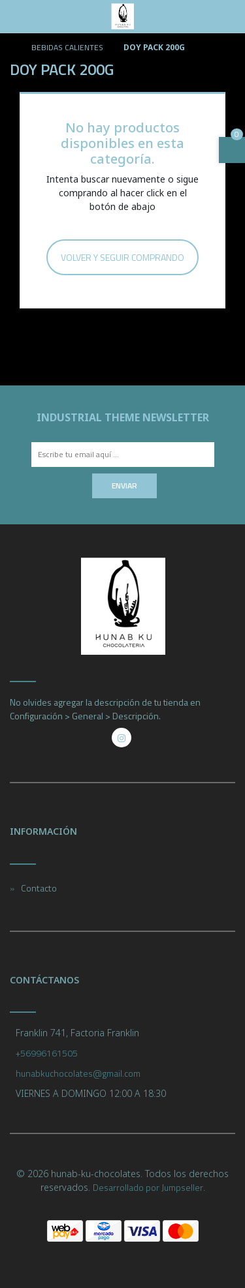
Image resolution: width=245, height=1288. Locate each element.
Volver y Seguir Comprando (122, 257)
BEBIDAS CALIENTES (66, 47)
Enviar (124, 485)
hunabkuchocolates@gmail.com (78, 1073)
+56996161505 (47, 1053)
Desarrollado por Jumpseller (148, 1187)
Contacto (39, 888)
